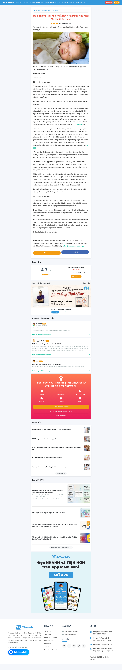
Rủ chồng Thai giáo (70, 632)
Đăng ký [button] (116, 2)
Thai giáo (25, 2)
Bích (39, 361)
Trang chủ (18, 2)
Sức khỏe (55, 10)
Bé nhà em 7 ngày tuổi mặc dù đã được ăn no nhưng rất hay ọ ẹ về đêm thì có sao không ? (58, 366)
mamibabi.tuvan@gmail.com (103, 644)
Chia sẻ (75, 252)
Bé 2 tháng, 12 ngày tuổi (41, 325)
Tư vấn (64, 2)
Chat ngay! (55, 312)
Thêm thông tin (65, 312)
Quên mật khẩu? (61, 416)
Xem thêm (61, 473)
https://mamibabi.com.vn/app (73, 246)
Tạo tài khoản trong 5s (61, 407)
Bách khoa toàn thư (44, 10)
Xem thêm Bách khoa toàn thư (61, 547)
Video (58, 2)
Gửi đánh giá (76, 276)
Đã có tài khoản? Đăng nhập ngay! (61, 411)
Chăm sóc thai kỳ (35, 2)
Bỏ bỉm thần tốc (69, 635)
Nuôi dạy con (45, 2)
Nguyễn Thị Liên (42, 341)
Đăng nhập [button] (109, 2)
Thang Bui (41, 323)
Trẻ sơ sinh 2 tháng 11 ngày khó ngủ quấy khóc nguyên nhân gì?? (51, 330)
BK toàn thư (70, 2)
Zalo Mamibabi (18, 652)
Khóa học (53, 2)
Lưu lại (47, 253)
